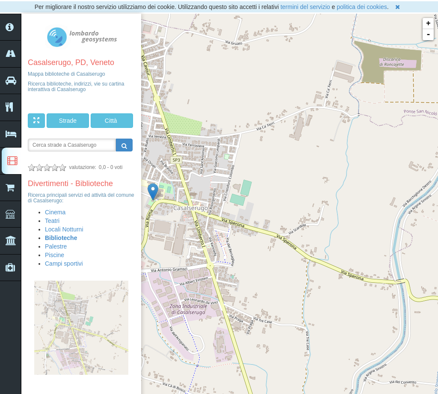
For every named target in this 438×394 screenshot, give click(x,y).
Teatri (52, 220)
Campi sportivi (64, 263)
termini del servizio (305, 6)
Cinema (55, 212)
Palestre (56, 246)
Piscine (54, 255)
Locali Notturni (64, 229)
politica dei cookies (362, 6)
